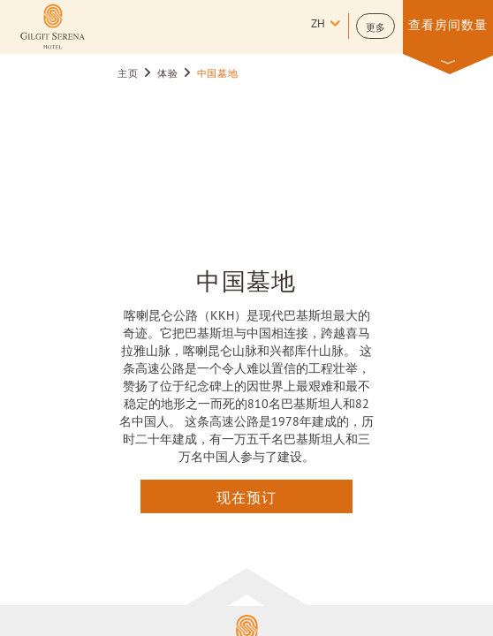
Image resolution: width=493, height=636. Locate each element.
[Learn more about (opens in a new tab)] (52, 26)
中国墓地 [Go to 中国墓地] (218, 74)
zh (318, 25)
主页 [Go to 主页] (128, 74)
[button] (375, 26)
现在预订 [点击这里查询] (246, 496)
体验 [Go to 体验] (167, 74)
